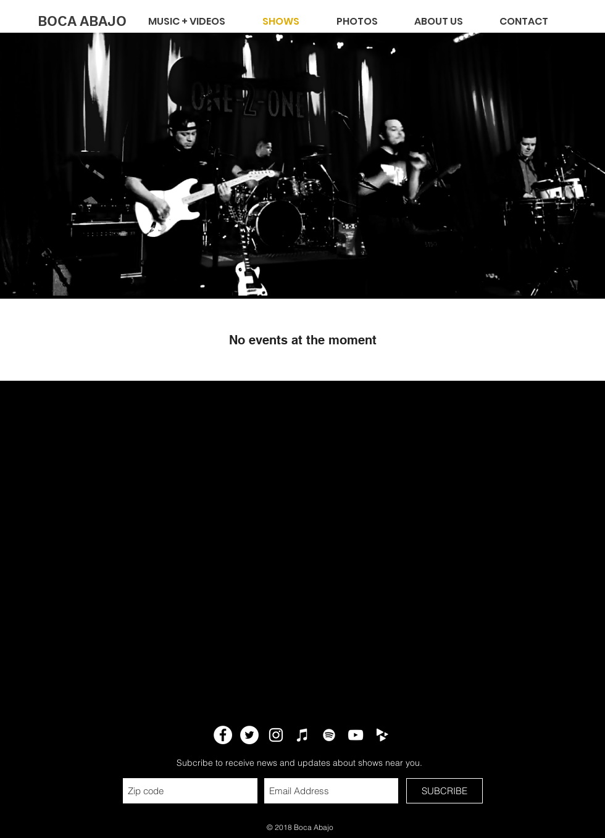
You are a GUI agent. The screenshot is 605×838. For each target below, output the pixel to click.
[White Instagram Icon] (276, 735)
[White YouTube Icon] (355, 735)
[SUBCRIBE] (444, 790)
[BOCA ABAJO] (82, 21)
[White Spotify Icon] (329, 735)
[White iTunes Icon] (302, 735)
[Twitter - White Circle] (249, 735)
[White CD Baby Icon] (382, 735)
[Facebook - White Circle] (223, 735)
